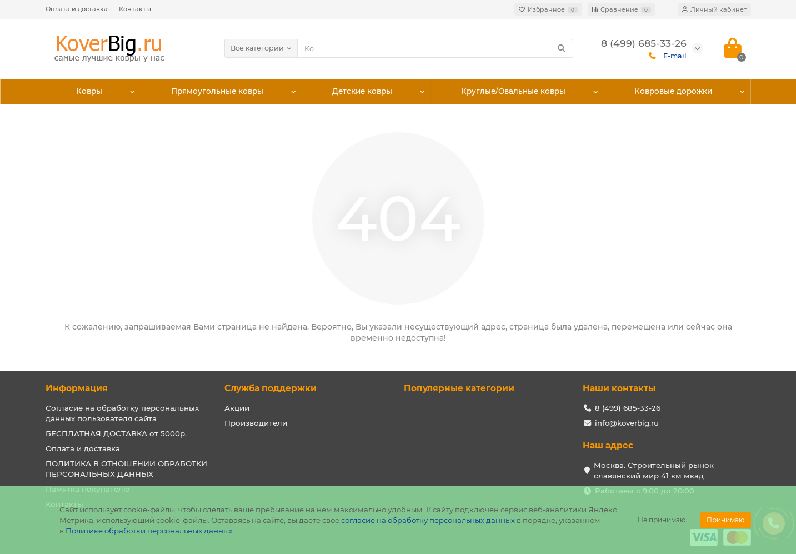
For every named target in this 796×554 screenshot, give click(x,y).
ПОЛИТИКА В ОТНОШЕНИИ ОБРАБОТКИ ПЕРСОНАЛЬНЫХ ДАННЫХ (126, 468)
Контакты (135, 9)
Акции (236, 407)
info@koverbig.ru (627, 422)
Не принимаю (661, 520)
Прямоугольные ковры (217, 91)
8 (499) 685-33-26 (627, 407)
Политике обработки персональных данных (149, 530)
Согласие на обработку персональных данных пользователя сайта (122, 413)
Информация (77, 388)
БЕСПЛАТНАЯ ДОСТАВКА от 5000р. (116, 433)
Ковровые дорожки (673, 91)
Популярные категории (459, 388)
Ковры (89, 91)
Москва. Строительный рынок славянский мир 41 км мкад (654, 470)
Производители (255, 422)
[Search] (435, 48)
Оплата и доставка (77, 9)
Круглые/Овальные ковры (513, 91)
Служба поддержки (270, 388)
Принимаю (725, 520)
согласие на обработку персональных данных (428, 520)
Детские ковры (362, 91)
